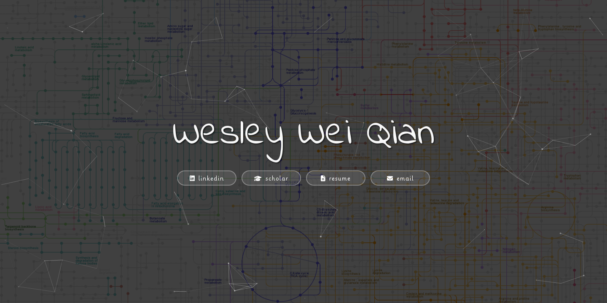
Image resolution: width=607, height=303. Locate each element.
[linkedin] (206, 178)
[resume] (335, 178)
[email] (400, 178)
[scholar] (271, 178)
